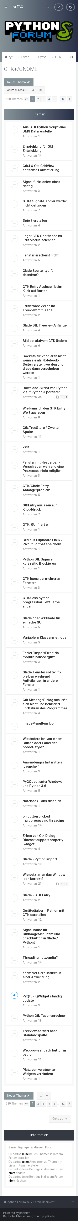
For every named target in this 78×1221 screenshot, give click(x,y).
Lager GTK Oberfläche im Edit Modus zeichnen (42, 238)
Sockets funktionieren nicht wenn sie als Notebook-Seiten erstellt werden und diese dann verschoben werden (44, 364)
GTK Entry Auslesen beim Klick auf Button (42, 288)
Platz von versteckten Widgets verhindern (40, 1071)
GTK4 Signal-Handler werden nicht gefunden (45, 203)
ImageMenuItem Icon (39, 723)
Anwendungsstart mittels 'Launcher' (42, 764)
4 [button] (49, 98)
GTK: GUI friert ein (36, 524)
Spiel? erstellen (35, 220)
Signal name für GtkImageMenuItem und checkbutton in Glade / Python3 (41, 936)
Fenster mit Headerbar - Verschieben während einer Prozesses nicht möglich (44, 466)
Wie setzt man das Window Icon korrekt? (44, 876)
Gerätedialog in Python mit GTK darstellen (43, 912)
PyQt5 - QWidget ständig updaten (42, 998)
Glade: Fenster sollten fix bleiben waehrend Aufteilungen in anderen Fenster (42, 678)
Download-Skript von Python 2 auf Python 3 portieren (45, 390)
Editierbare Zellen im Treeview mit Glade (39, 308)
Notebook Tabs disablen (42, 801)
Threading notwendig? (40, 957)
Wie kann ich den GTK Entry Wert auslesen (44, 410)
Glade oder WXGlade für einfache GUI (41, 620)
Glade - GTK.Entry (36, 895)
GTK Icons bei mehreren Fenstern (41, 580)
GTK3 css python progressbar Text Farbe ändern (41, 602)
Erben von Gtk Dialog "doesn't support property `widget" (43, 839)
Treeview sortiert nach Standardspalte (40, 1033)
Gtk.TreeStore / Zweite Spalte (40, 429)
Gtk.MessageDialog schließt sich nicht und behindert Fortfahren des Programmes (45, 704)
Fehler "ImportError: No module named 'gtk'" (41, 655)
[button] (26, 99)
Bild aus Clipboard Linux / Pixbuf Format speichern (43, 542)
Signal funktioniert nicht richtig (41, 183)
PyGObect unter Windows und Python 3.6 (43, 783)
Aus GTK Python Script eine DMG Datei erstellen (44, 129)
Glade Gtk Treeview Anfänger (45, 325)
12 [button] (63, 98)
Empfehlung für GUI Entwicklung (38, 148)
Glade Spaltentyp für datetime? (39, 272)
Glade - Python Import (40, 859)
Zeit (26, 447)
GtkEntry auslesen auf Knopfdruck (40, 507)
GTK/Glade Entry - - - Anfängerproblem (39, 488)
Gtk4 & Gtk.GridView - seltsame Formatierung (41, 167)
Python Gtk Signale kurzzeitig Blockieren (39, 561)
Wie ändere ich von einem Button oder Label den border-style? (42, 742)
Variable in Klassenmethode (44, 637)
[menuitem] (18, 7)
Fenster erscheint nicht (40, 255)
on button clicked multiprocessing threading (43, 818)
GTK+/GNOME (21, 69)
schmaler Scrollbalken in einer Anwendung (42, 975)
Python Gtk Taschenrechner (44, 1015)
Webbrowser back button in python (44, 1052)
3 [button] (43, 98)
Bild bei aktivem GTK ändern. (45, 340)
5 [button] (54, 98)
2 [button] (38, 98)
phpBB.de (48, 1216)
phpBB (23, 1213)
